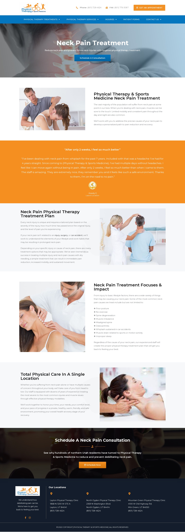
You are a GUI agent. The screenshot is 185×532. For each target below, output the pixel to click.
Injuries (111, 19)
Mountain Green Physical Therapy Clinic (147, 500)
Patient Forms (131, 19)
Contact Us (153, 19)
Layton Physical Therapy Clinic (64, 500)
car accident (77, 235)
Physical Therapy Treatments (42, 19)
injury (57, 235)
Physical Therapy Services (83, 19)
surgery (64, 235)
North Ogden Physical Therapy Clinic (104, 500)
